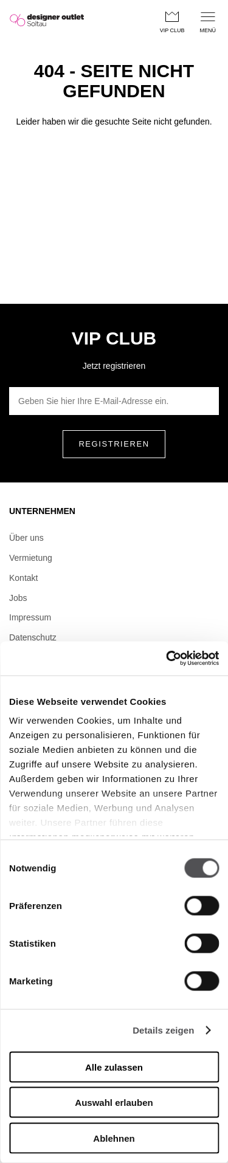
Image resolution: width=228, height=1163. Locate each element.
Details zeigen (163, 1030)
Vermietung (30, 558)
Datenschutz (33, 637)
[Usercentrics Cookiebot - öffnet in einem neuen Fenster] (166, 659)
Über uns (26, 538)
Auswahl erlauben (114, 1102)
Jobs (18, 598)
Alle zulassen (114, 1067)
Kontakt (23, 578)
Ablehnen (113, 1138)
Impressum (30, 617)
